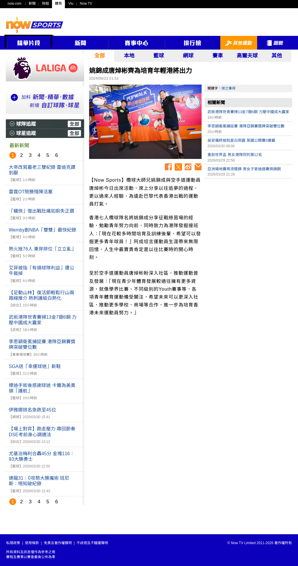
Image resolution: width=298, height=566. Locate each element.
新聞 (32, 3)
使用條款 (32, 543)
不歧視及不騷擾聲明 (92, 543)
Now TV (86, 3)
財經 (45, 3)
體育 (58, 3)
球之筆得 (228, 88)
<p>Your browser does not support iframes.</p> (248, 222)
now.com (14, 3)
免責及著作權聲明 (58, 543)
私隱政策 (13, 543)
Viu (70, 3)
